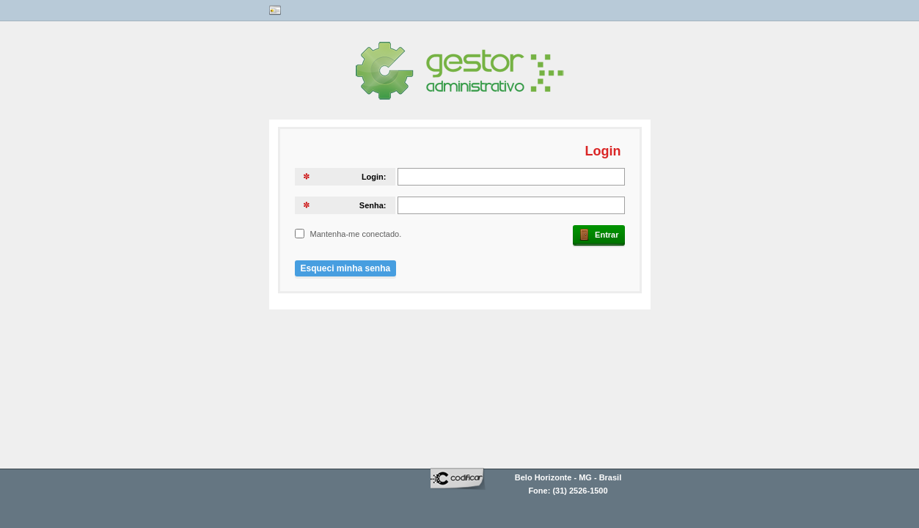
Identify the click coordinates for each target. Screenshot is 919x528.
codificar (458, 486)
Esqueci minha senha (346, 268)
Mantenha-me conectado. (356, 234)
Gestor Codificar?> (379, 78)
